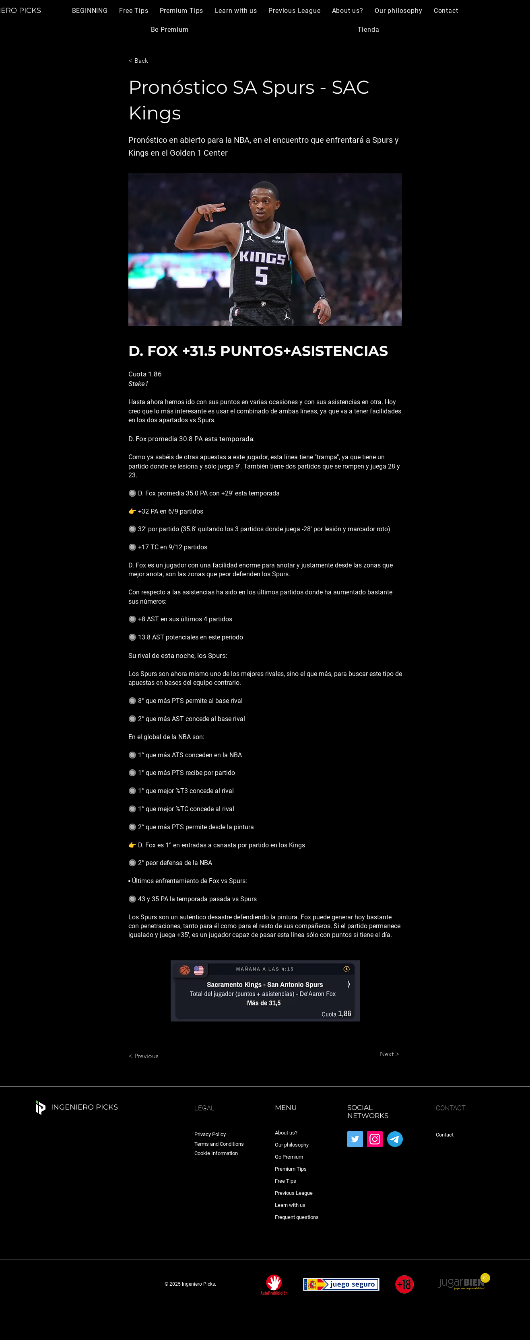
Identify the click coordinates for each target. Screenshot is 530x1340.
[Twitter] (355, 1139)
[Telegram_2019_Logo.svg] (395, 1139)
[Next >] (379, 1054)
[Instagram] (375, 1139)
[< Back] (154, 61)
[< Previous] (154, 1056)
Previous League (294, 1193)
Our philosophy (292, 1145)
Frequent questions (297, 1217)
